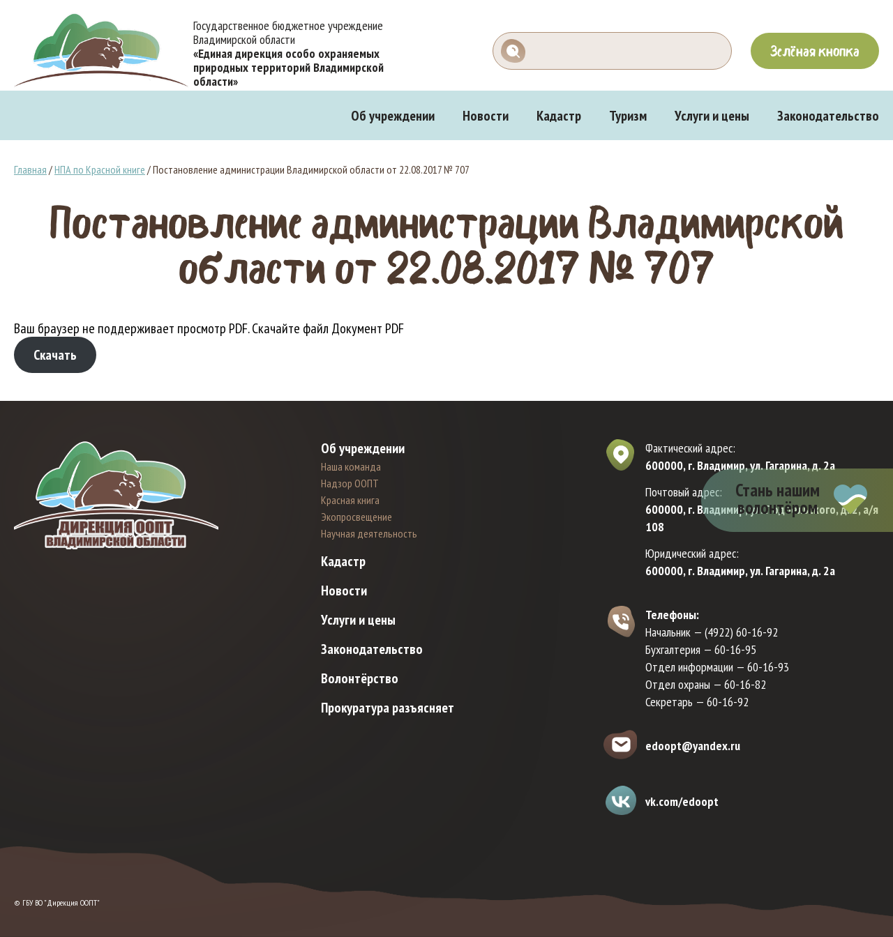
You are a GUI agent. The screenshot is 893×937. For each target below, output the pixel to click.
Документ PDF (367, 328)
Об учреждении (393, 116)
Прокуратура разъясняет (387, 708)
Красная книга (350, 500)
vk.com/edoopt (682, 801)
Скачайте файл (290, 328)
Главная (30, 169)
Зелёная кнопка (815, 51)
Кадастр (558, 116)
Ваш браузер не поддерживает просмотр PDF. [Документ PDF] (172, 328)
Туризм (628, 116)
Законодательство (828, 116)
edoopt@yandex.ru (692, 746)
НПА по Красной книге (99, 169)
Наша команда (351, 466)
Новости (486, 116)
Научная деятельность (369, 533)
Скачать (55, 355)
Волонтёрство (359, 678)
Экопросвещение (356, 517)
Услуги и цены (712, 116)
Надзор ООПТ (350, 483)
